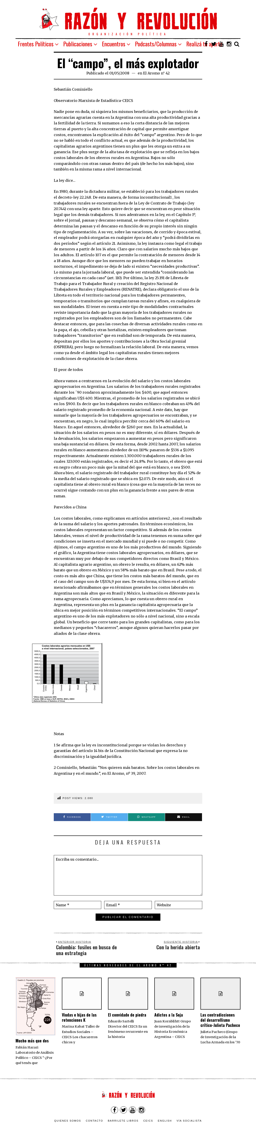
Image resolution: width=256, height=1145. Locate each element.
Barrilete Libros (123, 1120)
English (165, 1120)
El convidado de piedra (127, 1015)
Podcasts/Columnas (156, 43)
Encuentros (113, 43)
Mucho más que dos (32, 1041)
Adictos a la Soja (168, 1015)
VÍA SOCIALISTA (189, 1120)
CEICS (148, 1120)
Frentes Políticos (36, 43)
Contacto (94, 1120)
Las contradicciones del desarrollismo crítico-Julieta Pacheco (220, 1020)
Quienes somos (67, 1120)
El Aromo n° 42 (156, 73)
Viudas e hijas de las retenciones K (79, 1017)
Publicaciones (77, 43)
